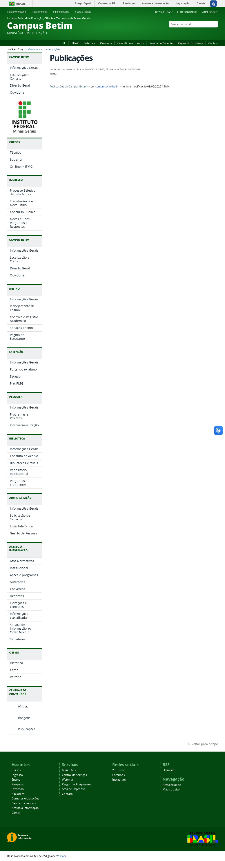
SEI (64, 43)
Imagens (24, 718)
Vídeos (23, 707)
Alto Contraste (187, 12)
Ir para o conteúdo (18, 11)
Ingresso (17, 775)
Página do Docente (161, 43)
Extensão (18, 789)
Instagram (216, 33)
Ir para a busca (62, 11)
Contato (213, 43)
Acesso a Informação (25, 808)
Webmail (67, 779)
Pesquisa (17, 784)
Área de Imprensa (73, 789)
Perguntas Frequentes (76, 784)
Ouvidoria (106, 43)
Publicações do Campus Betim (68, 86)
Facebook (205, 33)
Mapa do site (209, 12)
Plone (63, 856)
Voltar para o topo (205, 744)
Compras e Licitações (25, 798)
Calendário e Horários (130, 43)
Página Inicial (35, 49)
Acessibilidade (164, 12)
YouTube (210, 33)
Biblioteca (18, 794)
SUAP (75, 43)
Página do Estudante (190, 43)
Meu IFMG (69, 770)
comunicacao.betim (107, 86)
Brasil (20, 3)
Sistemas (89, 43)
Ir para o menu (41, 11)
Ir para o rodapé (85, 11)
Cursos (16, 770)
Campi (16, 813)
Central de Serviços (24, 803)
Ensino (16, 779)
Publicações (26, 729)
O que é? (168, 770)
